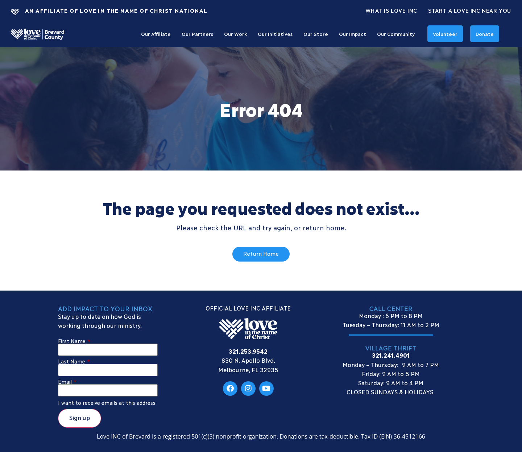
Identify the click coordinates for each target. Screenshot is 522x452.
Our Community (396, 34)
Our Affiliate (156, 34)
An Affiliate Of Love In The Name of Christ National (116, 10)
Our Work (235, 34)
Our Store (315, 34)
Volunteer (445, 34)
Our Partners (197, 34)
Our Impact (352, 34)
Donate (485, 34)
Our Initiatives (275, 34)
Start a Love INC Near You (469, 10)
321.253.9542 (248, 351)
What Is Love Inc (391, 10)
